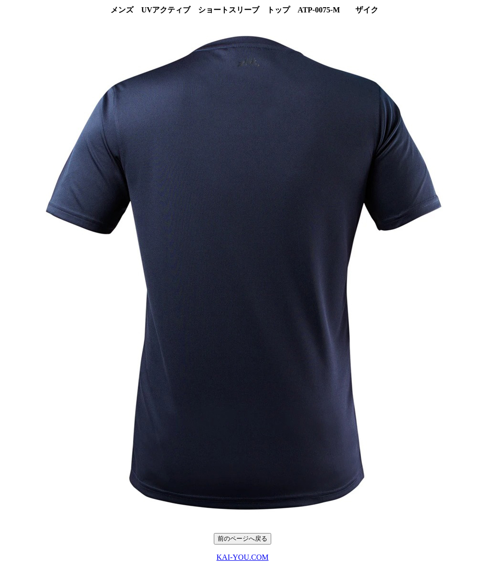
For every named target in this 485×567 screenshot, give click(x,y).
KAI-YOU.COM (243, 557)
